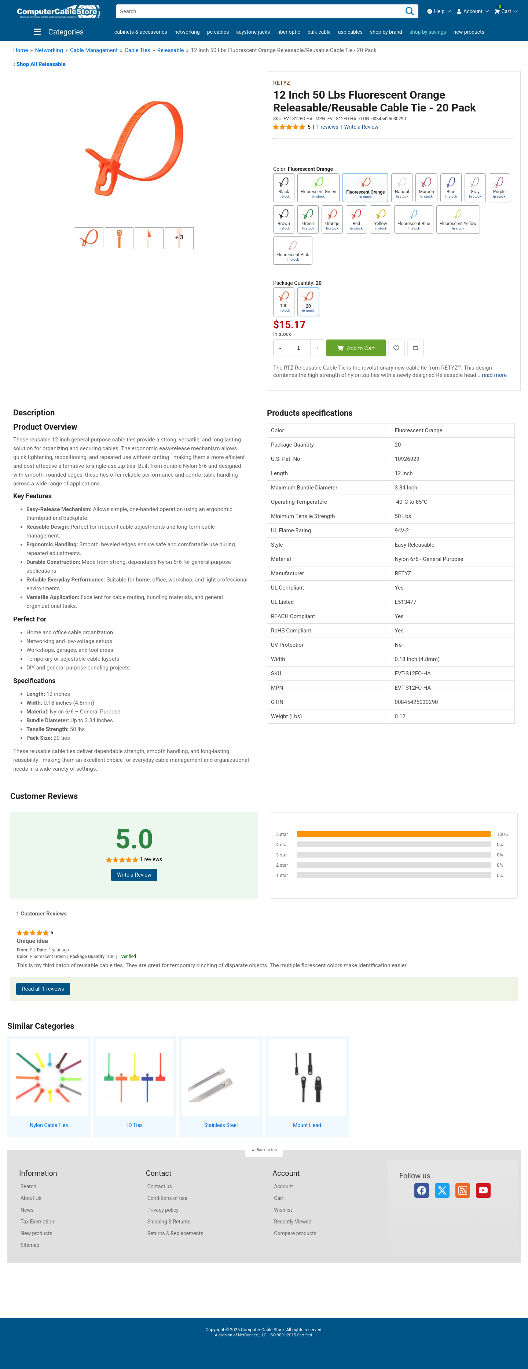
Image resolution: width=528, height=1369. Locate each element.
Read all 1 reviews (43, 989)
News (27, 1210)
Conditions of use (167, 1198)
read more (494, 375)
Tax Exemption (37, 1222)
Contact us (159, 1186)
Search (28, 1186)
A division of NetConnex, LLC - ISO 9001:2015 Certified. (264, 1335)
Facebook (421, 1190)
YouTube (483, 1190)
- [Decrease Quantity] (280, 348)
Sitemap (30, 1245)
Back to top (267, 1150)
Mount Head (307, 1125)
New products (469, 32)
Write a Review (361, 127)
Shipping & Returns (169, 1222)
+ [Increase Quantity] (317, 348)
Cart (278, 1198)
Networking (187, 32)
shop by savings (428, 32)
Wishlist (283, 1210)
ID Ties (135, 1125)
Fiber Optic (288, 32)
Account (283, 1186)
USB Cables (350, 32)
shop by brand (386, 32)
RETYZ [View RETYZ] (281, 83)
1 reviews (327, 127)
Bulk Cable (319, 32)
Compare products (295, 1233)
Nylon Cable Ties (49, 1125)
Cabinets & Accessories (140, 32)
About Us (31, 1198)
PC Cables (218, 32)
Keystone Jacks (253, 32)
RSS (462, 1190)
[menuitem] (439, 11)
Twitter (442, 1190)
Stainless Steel (221, 1125)
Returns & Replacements (175, 1233)
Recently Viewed (292, 1222)
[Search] (409, 11)
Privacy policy (163, 1210)
